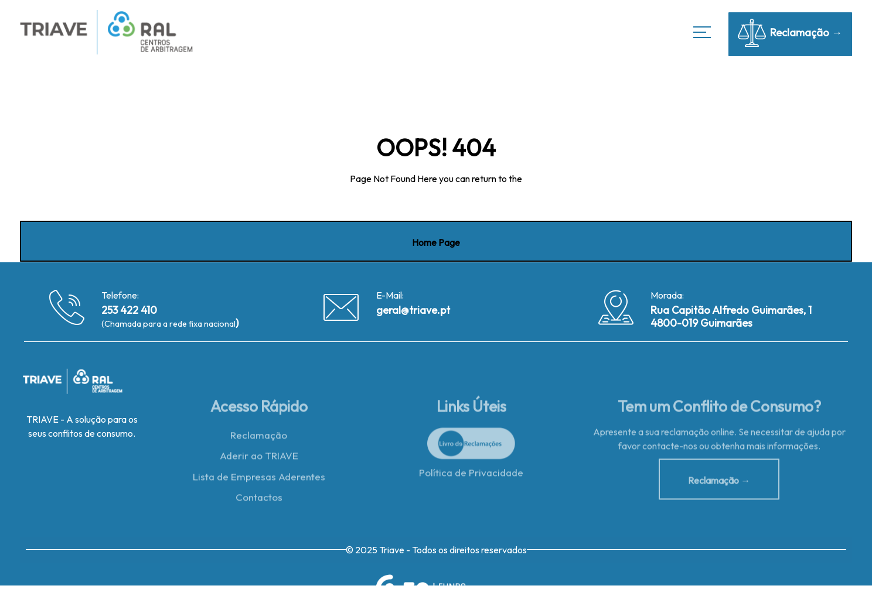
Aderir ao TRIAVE (259, 458)
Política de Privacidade (471, 475)
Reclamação (258, 437)
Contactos (259, 500)
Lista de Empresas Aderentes (259, 479)
